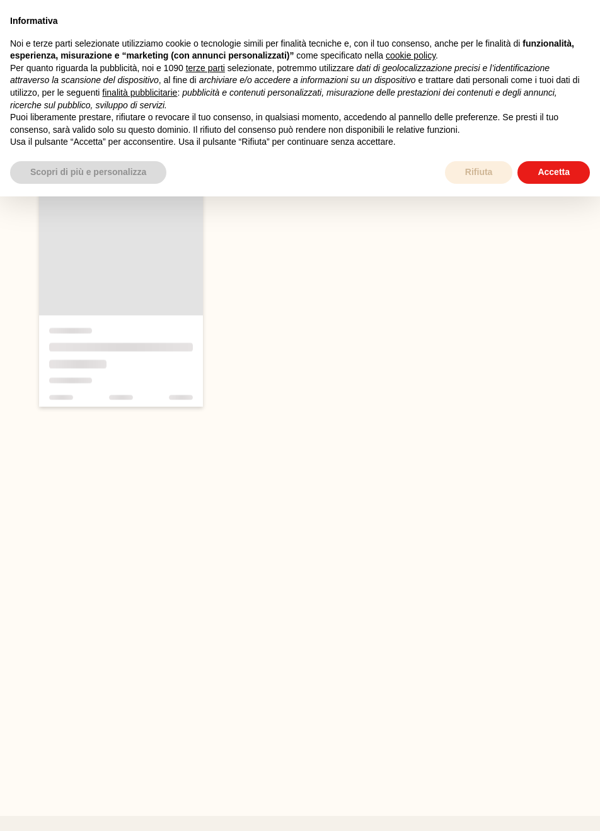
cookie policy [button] (411, 55)
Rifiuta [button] (479, 172)
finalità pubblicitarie (139, 93)
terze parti (205, 68)
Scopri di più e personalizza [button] (88, 172)
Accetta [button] (554, 172)
